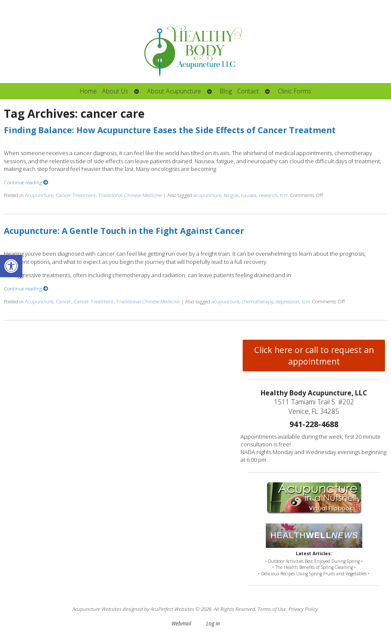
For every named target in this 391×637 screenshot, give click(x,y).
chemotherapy (257, 301)
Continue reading (26, 182)
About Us (115, 91)
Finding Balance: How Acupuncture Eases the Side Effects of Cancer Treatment (170, 130)
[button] (11, 266)
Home (88, 91)
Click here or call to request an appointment (314, 355)
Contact (248, 91)
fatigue (231, 194)
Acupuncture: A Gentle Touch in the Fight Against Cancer (124, 230)
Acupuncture (39, 194)
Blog (226, 91)
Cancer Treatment (76, 194)
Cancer (63, 301)
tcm (284, 194)
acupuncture (207, 194)
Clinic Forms (294, 91)
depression (287, 301)
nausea (248, 194)
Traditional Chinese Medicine (130, 194)
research (268, 194)
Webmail (181, 623)
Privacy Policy (303, 608)
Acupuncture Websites (96, 608)
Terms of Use (272, 608)
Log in (213, 623)
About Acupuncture (174, 91)
